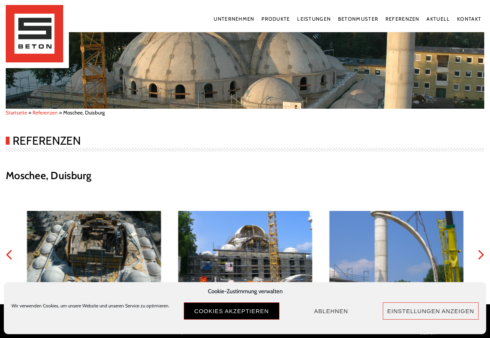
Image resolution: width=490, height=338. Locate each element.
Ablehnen (331, 311)
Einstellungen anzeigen (430, 311)
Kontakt (469, 19)
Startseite (16, 112)
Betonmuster (358, 19)
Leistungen (314, 19)
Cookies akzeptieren (231, 311)
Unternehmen (234, 19)
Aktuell (438, 19)
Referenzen (402, 19)
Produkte (275, 19)
